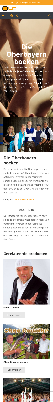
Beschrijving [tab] (26, 210)
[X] (16, 15)
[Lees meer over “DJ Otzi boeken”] (14, 315)
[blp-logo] (9, 8)
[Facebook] (11, 15)
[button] (3, 16)
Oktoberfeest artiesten (24, 199)
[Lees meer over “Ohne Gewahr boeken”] (14, 370)
